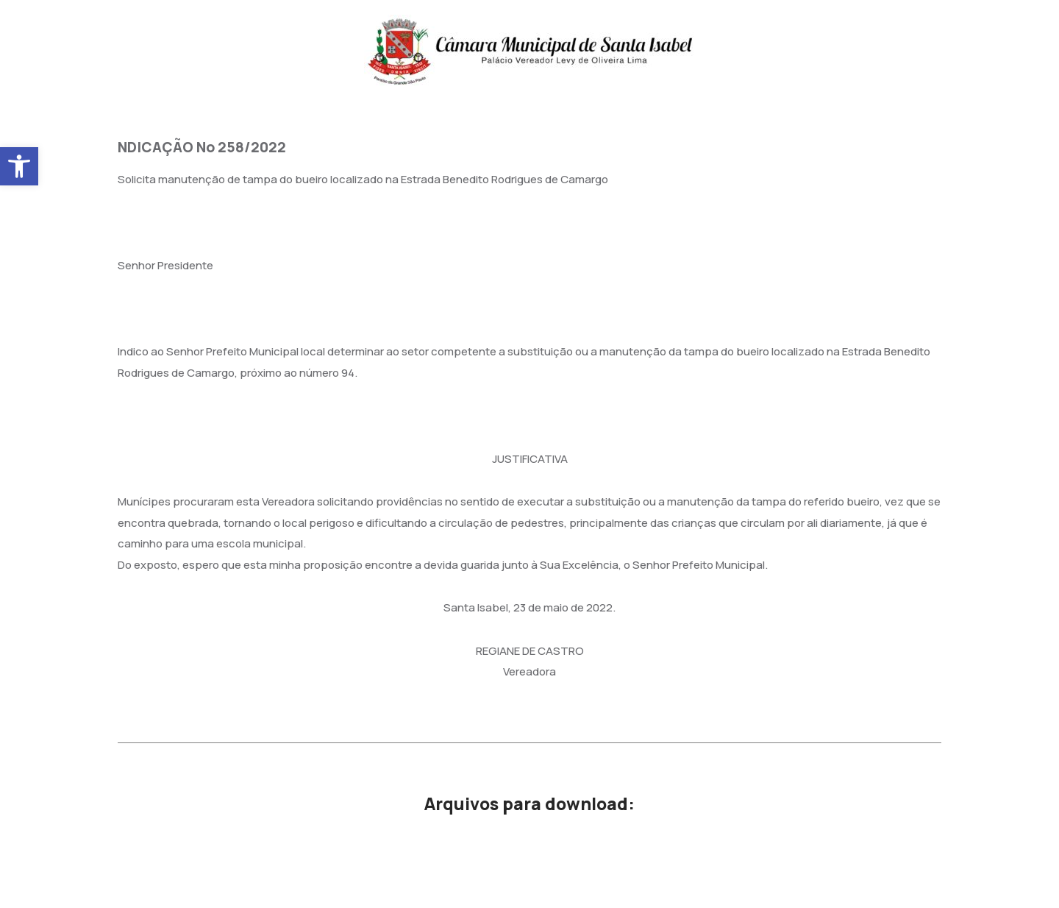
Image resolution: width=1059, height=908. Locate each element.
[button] (19, 166)
